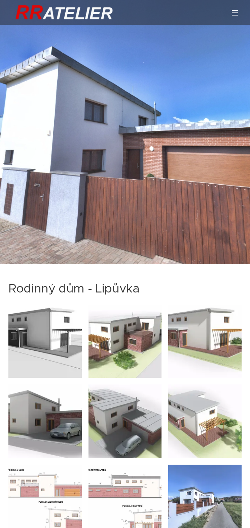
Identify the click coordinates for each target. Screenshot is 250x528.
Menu (235, 12)
